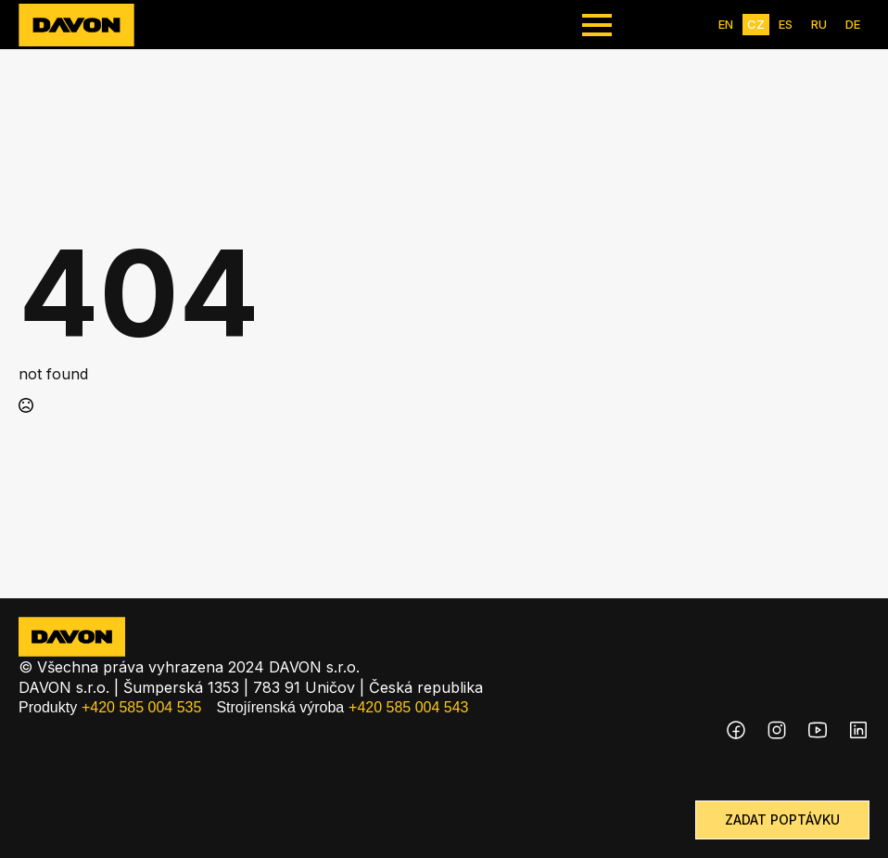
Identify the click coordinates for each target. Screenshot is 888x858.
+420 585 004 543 (408, 707)
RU (819, 24)
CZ (756, 24)
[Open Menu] (597, 25)
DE (852, 24)
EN (725, 24)
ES (786, 24)
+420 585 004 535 (141, 707)
